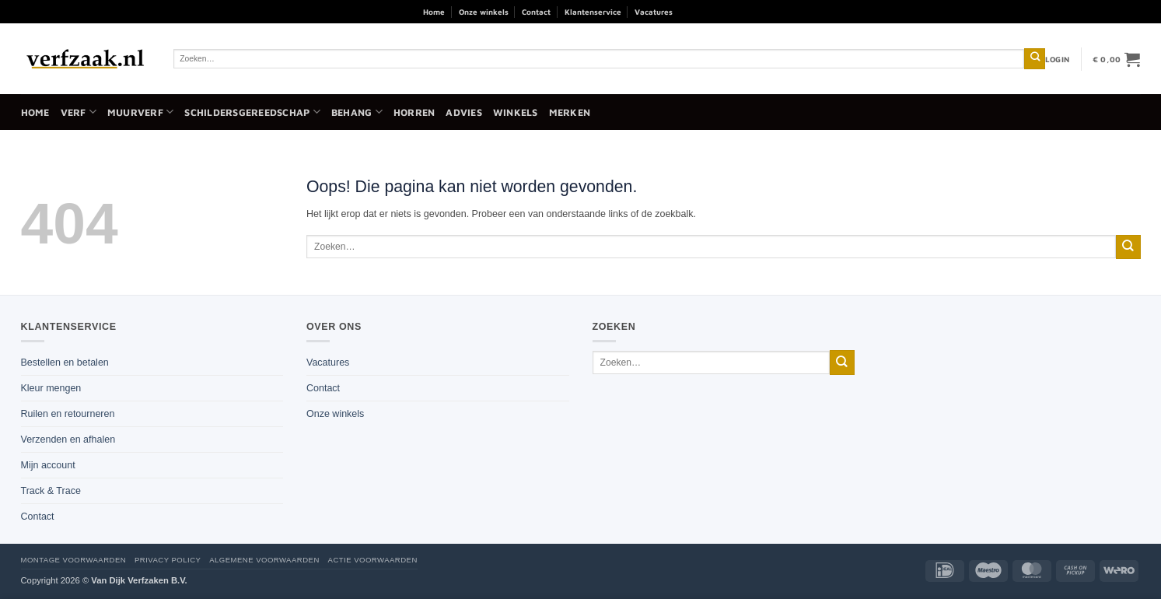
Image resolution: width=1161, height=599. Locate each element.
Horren (414, 112)
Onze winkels (484, 11)
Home (434, 11)
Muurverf (140, 111)
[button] (1057, 59)
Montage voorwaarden (74, 559)
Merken (570, 112)
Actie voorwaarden (373, 559)
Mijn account (48, 465)
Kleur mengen (51, 388)
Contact (536, 11)
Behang (357, 111)
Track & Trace (51, 490)
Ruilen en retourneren (68, 413)
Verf (78, 111)
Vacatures (654, 11)
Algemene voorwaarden (264, 559)
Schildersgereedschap (252, 111)
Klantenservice (593, 11)
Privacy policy (168, 559)
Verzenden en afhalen (68, 439)
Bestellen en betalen (65, 362)
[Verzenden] (1034, 58)
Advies (464, 112)
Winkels (515, 112)
